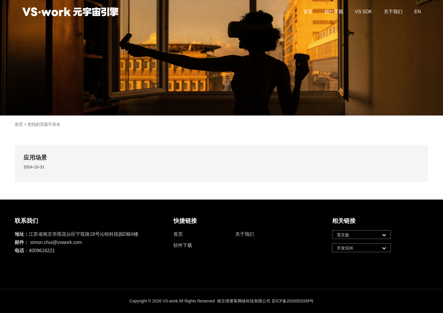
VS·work (170, 301)
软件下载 (333, 11)
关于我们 (393, 11)
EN (417, 11)
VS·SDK (363, 11)
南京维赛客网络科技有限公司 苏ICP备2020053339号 (265, 301)
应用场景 (35, 157)
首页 (308, 11)
